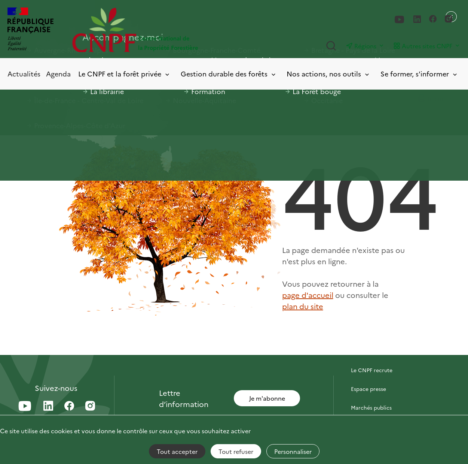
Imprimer (434, 98)
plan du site (302, 306)
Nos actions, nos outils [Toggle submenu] (328, 74)
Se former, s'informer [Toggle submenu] (419, 74)
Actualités (23, 73)
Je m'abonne (267, 398)
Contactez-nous (371, 351)
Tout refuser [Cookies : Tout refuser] (235, 451)
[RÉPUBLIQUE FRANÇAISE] (30, 29)
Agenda (58, 73)
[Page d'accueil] (153, 29)
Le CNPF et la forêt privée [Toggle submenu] (124, 74)
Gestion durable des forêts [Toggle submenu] (229, 74)
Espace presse (368, 388)
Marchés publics (371, 407)
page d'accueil (307, 294)
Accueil (15, 98)
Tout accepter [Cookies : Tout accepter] (177, 451)
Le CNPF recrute (371, 370)
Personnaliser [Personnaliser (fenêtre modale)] (293, 451)
